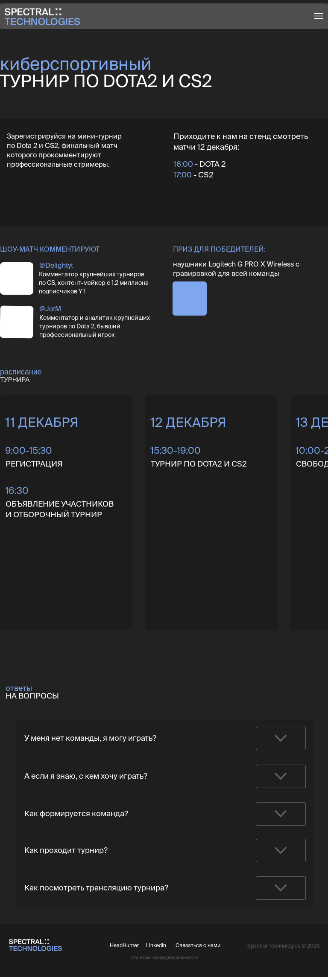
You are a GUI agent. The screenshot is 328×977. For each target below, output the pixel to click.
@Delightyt (56, 265)
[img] (16, 278)
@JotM (50, 309)
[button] (318, 16)
